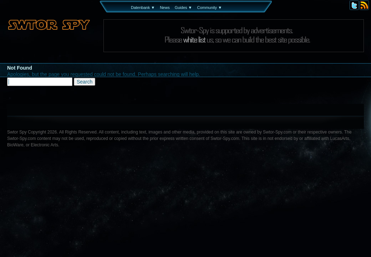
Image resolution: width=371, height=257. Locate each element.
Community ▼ (209, 7)
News (165, 7)
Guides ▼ (183, 7)
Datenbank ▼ (143, 7)
